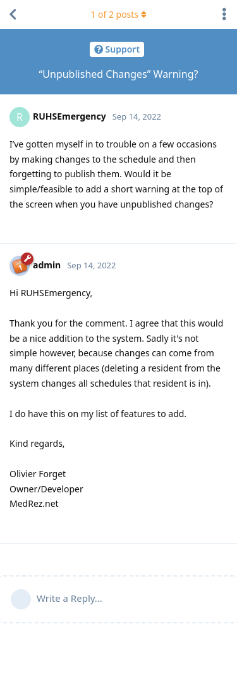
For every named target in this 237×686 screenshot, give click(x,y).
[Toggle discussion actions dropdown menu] (224, 14)
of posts (118, 14)
